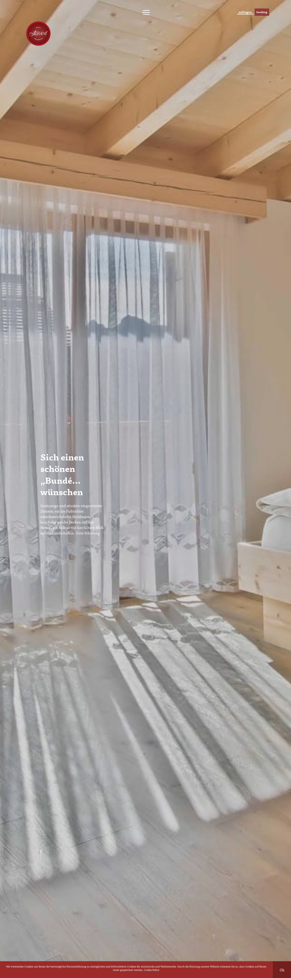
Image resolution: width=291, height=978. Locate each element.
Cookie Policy (151, 970)
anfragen (232, 12)
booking (259, 12)
